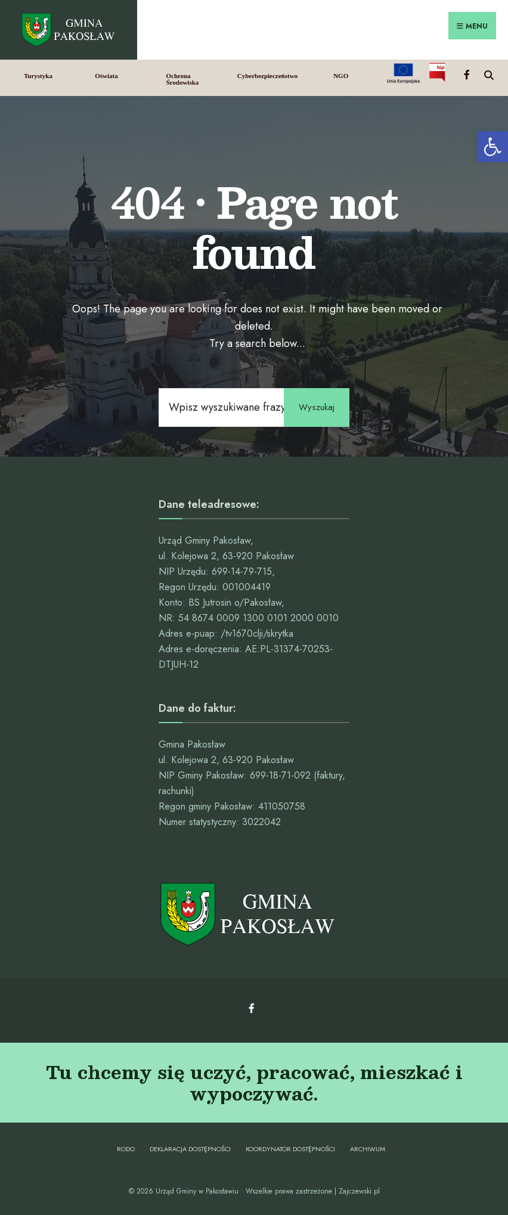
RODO (126, 1149)
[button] (492, 146)
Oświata (106, 75)
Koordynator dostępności (290, 1149)
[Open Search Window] (488, 73)
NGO (340, 75)
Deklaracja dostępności (190, 1149)
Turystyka (38, 75)
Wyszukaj (316, 407)
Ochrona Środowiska (182, 79)
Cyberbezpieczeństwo (267, 75)
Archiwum (367, 1149)
